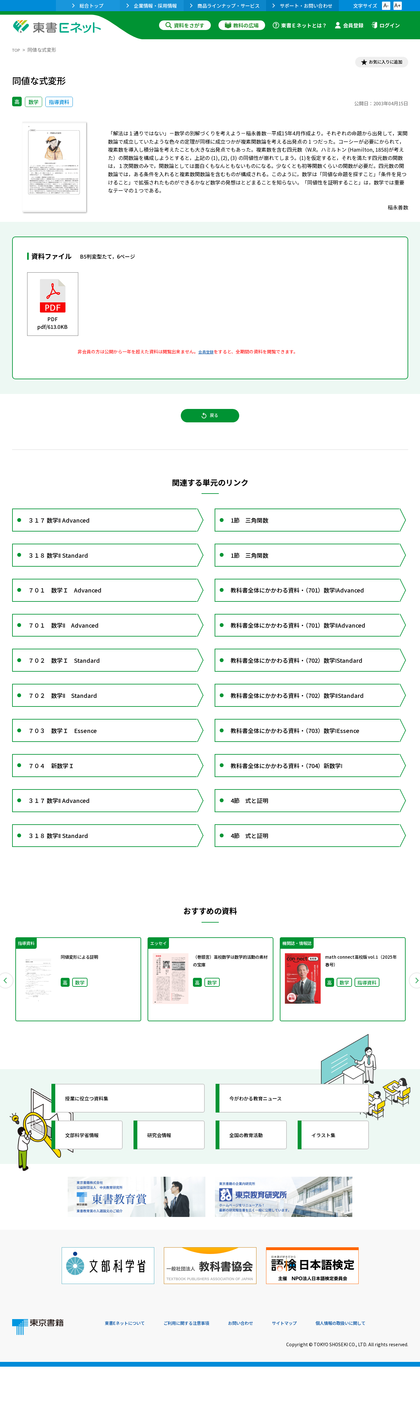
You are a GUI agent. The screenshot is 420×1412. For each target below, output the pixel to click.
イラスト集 (328, 1191)
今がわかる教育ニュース (263, 1154)
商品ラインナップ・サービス (225, 5)
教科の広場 (242, 25)
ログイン (385, 25)
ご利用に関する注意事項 (201, 1368)
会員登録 (349, 25)
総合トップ (87, 5)
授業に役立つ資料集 (94, 1154)
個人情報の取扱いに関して (377, 1368)
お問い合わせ (263, 1368)
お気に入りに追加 (380, 63)
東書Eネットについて (129, 1368)
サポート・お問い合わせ (302, 5)
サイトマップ (312, 1368)
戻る (210, 422)
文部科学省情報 (88, 1191)
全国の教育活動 (252, 1191)
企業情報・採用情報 (151, 5)
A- (386, 5)
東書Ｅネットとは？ (300, 25)
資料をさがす (184, 25)
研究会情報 (164, 1191)
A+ (397, 5)
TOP (17, 49)
